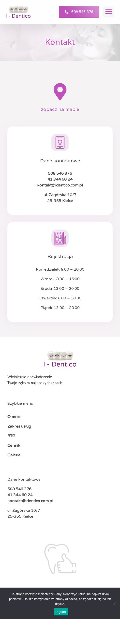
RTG (11, 435)
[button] (108, 11)
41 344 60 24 (60, 179)
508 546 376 (60, 173)
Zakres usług (19, 426)
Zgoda (61, 612)
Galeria (14, 455)
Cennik (13, 445)
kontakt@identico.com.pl (60, 185)
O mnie (13, 416)
